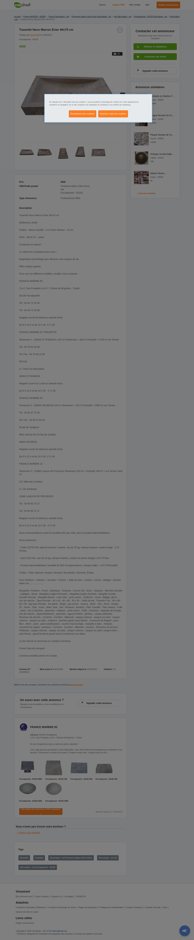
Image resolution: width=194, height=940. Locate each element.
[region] (98, 108)
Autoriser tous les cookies (113, 114)
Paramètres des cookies (82, 114)
